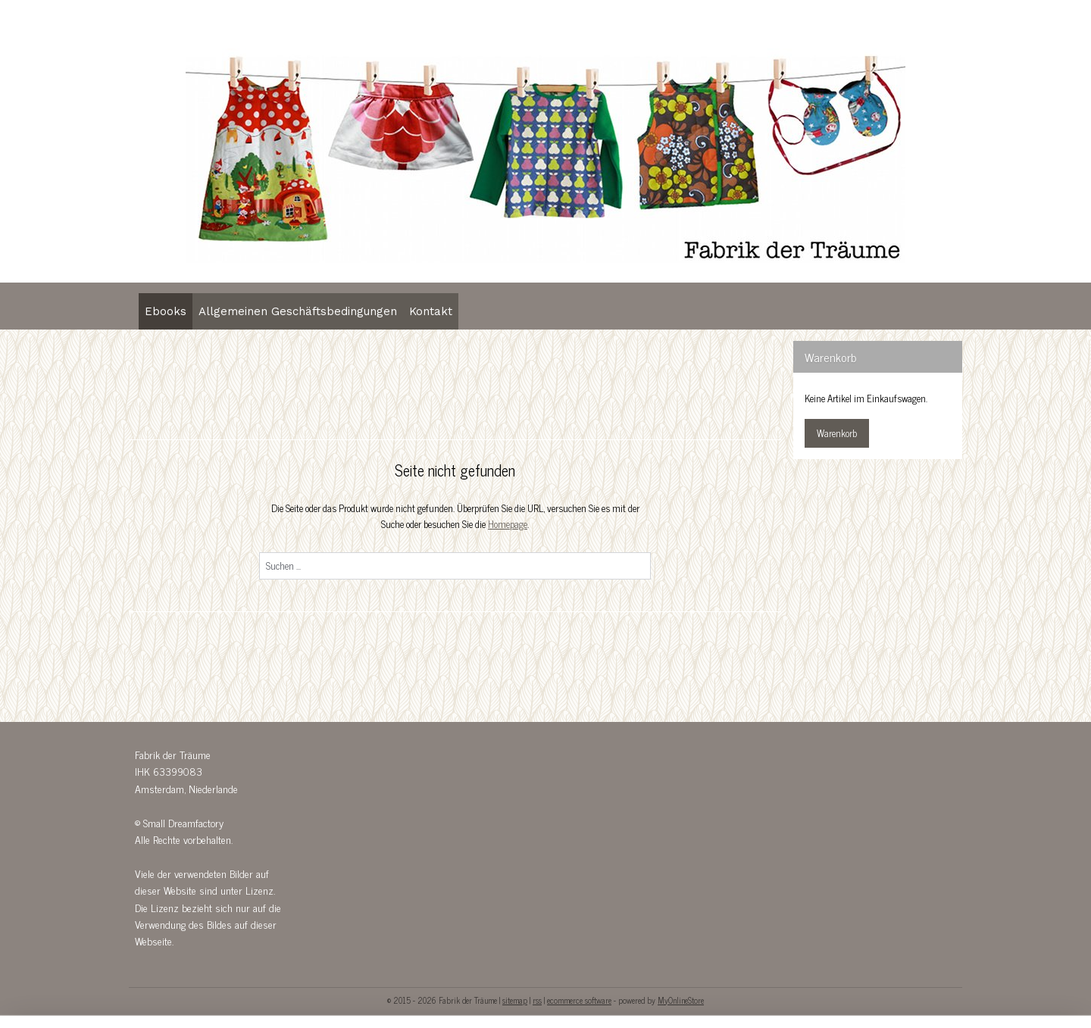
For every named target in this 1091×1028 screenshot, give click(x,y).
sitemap (514, 1000)
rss (537, 1000)
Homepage (507, 524)
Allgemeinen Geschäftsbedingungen (298, 311)
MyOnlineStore (681, 1000)
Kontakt (430, 311)
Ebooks (165, 311)
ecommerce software (579, 1000)
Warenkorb (837, 433)
